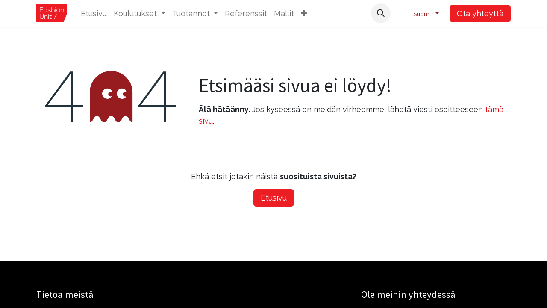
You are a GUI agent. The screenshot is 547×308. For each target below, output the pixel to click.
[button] (303, 13)
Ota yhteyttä (480, 13)
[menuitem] (93, 13)
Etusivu (274, 197)
